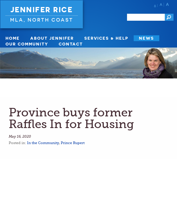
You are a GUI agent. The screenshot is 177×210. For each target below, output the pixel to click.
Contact (71, 43)
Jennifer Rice (41, 9)
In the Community (43, 143)
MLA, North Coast (41, 19)
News (146, 38)
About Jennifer (52, 38)
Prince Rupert (73, 143)
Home (13, 38)
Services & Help (106, 38)
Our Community (27, 43)
